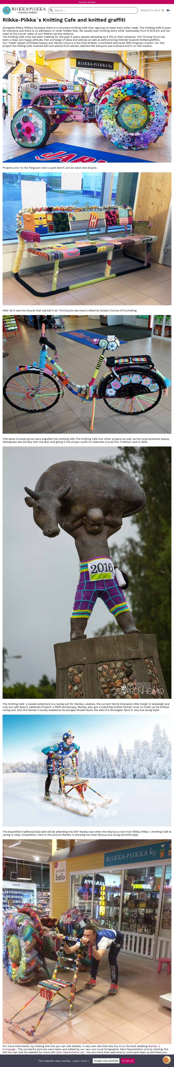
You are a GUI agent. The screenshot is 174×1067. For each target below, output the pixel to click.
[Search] (93, 10)
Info (157, 10)
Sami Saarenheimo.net (70, 1052)
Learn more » (81, 1060)
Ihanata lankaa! (87, 2)
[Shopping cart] (162, 10)
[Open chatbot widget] (167, 1060)
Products (146, 10)
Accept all (127, 1060)
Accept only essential (106, 1060)
